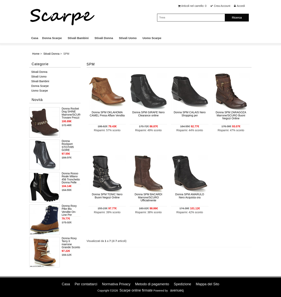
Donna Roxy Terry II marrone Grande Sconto (71, 243)
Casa (34, 38)
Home (35, 53)
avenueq (177, 290)
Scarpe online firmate (136, 290)
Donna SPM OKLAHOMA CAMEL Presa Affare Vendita (107, 114)
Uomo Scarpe (151, 38)
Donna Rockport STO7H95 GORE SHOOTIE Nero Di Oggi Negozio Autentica (69, 146)
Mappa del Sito (207, 284)
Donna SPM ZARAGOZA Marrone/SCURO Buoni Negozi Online (231, 115)
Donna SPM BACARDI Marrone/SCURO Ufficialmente (148, 197)
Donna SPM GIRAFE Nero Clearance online (148, 114)
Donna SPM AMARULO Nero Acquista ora (189, 196)
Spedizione (182, 284)
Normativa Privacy (116, 284)
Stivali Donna (103, 38)
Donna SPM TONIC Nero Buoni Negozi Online (107, 196)
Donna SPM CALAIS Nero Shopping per (189, 114)
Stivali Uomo (128, 38)
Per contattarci (86, 284)
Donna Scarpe (52, 38)
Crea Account (222, 5)
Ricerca (237, 17)
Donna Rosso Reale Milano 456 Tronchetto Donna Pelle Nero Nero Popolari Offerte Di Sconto (71, 178)
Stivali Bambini (78, 38)
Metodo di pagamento (152, 284)
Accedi (241, 5)
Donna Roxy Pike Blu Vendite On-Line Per (69, 210)
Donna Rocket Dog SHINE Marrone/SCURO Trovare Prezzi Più (71, 113)
